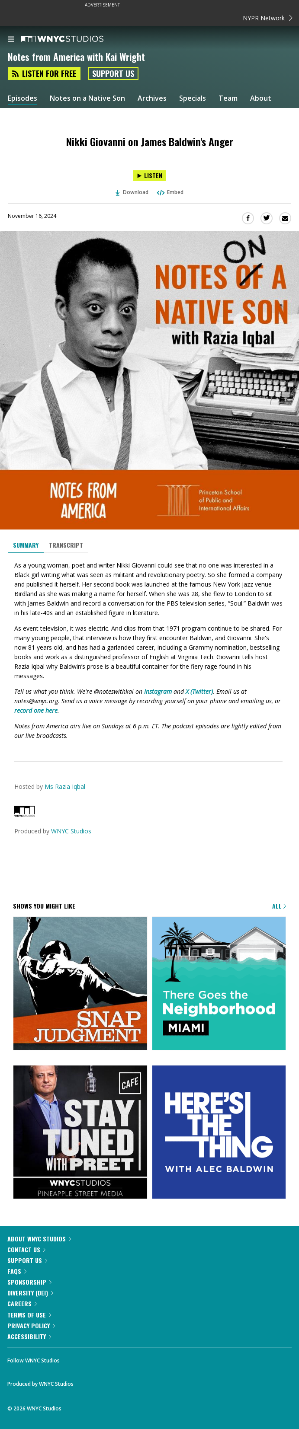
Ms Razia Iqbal (65, 786)
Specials (192, 98)
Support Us (113, 73)
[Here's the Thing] (219, 1133)
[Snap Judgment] (80, 984)
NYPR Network (268, 18)
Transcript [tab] (66, 544)
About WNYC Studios (39, 1238)
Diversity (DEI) (30, 1292)
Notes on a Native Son (87, 98)
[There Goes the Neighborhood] (219, 984)
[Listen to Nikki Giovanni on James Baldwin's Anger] (149, 175)
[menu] (11, 40)
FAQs (16, 1271)
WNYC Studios (71, 831)
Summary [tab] (26, 544)
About (260, 98)
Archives (152, 98)
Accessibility (29, 1336)
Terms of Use (29, 1314)
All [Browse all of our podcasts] (279, 905)
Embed (169, 192)
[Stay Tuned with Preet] (80, 1133)
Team (228, 98)
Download (132, 192)
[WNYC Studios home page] (73, 39)
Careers (22, 1303)
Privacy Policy (31, 1325)
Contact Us (26, 1249)
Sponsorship (29, 1281)
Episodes (22, 98)
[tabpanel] (149, 650)
